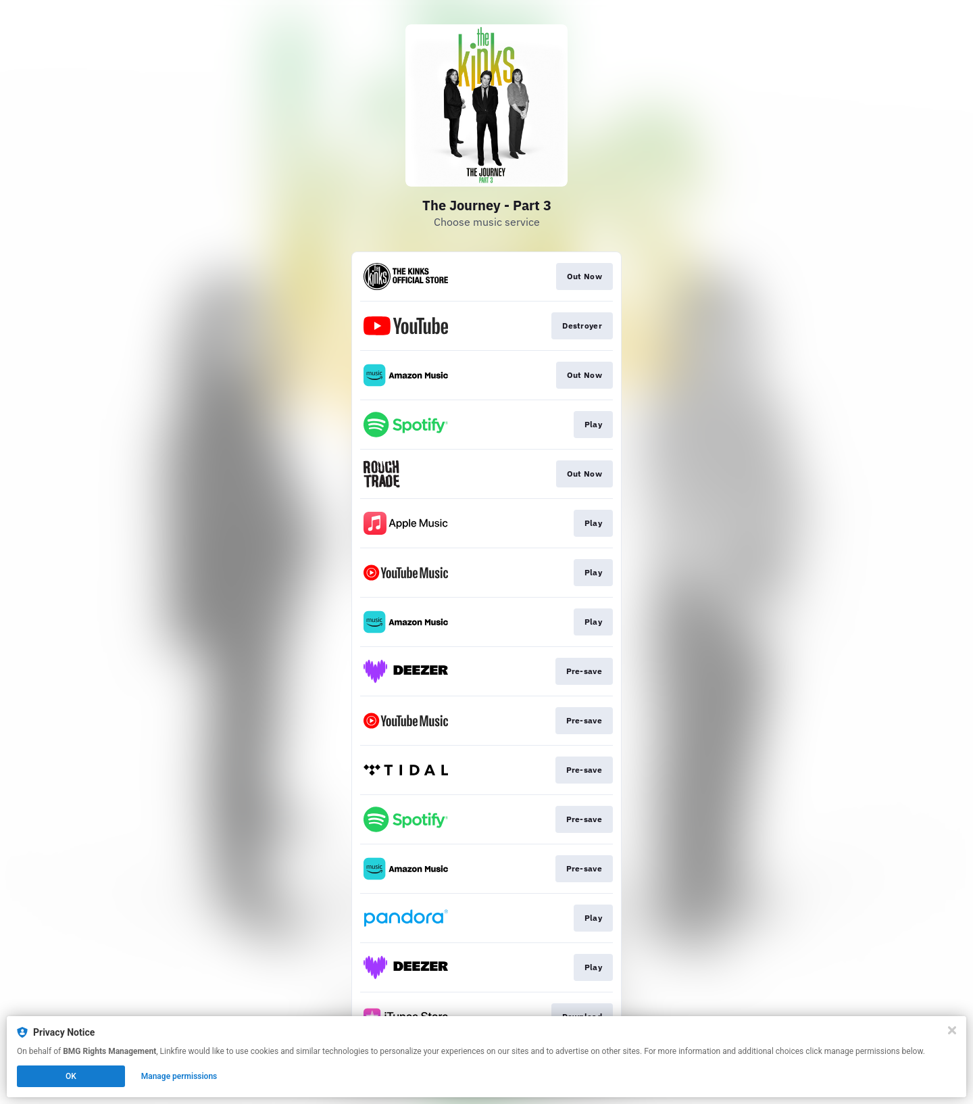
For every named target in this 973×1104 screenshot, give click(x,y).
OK (71, 1076)
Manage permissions (179, 1076)
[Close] (952, 1030)
